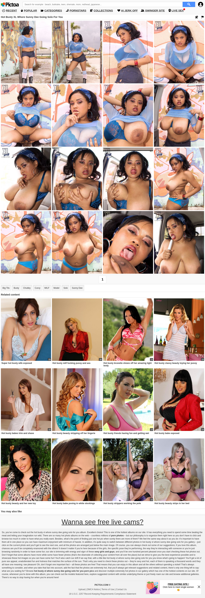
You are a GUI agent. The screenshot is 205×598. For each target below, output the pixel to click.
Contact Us (121, 589)
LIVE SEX (178, 10)
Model (56, 288)
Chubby (26, 288)
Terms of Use (108, 589)
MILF (46, 288)
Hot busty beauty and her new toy (18, 503)
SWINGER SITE (155, 10)
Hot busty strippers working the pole (122, 503)
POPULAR (30, 10)
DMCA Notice (93, 589)
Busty (16, 288)
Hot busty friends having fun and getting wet (126, 433)
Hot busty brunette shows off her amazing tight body (128, 364)
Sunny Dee (77, 288)
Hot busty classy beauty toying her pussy (175, 363)
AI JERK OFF (129, 10)
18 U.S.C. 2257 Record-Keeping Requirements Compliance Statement (102, 594)
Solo (65, 288)
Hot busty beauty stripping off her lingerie (74, 433)
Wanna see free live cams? (103, 522)
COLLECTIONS (103, 10)
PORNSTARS (78, 10)
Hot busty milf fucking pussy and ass (71, 363)
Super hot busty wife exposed (16, 363)
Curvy (37, 288)
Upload (81, 589)
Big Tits (6, 288)
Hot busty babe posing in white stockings (74, 503)
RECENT (11, 10)
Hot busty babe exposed (166, 433)
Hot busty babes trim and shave (17, 433)
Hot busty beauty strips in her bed (171, 503)
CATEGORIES (53, 10)
